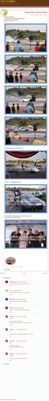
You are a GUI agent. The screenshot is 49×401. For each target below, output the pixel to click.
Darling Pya (37, 14)
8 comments (44, 14)
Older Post (45, 273)
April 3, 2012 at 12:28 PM (20, 299)
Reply (10, 285)
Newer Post (2, 273)
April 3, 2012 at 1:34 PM (21, 316)
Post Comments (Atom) (10, 399)
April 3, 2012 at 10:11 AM (22, 281)
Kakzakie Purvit (12, 281)
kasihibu (11, 307)
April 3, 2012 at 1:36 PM (21, 353)
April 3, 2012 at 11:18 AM (17, 290)
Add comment (6, 364)
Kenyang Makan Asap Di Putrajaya (36, 12)
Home (24, 273)
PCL (10, 290)
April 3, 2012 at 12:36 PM (18, 307)
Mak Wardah (12, 299)
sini (23, 18)
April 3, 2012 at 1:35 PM (21, 329)
